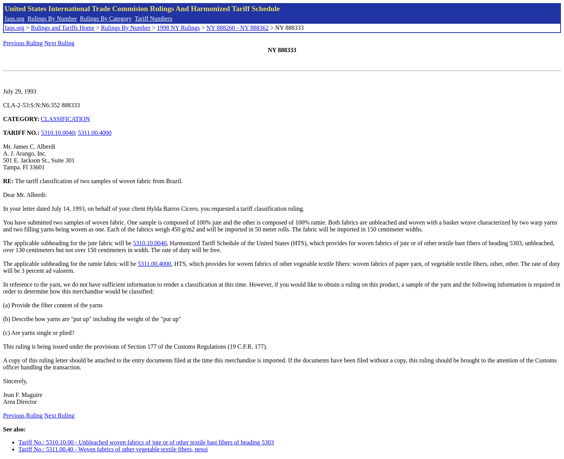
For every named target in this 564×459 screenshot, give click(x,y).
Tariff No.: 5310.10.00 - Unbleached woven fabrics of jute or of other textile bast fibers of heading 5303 (146, 442)
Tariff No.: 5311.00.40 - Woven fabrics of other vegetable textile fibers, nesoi (113, 449)
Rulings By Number (52, 18)
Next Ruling (59, 43)
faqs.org (15, 18)
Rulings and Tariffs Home (63, 28)
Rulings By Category (106, 18)
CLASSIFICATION (65, 119)
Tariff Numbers (153, 18)
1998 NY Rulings (178, 28)
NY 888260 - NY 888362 (238, 28)
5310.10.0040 (58, 133)
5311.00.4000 (94, 133)
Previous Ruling (23, 43)
